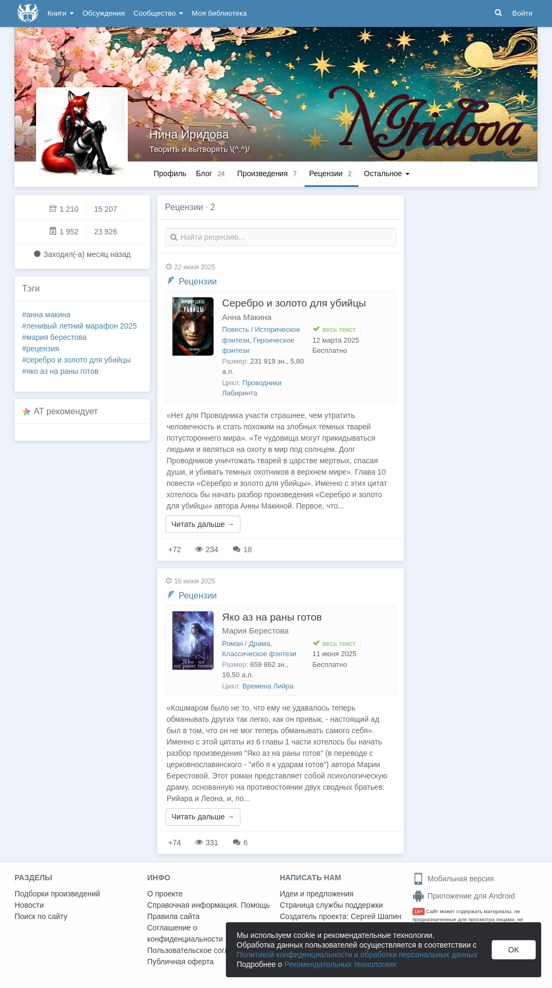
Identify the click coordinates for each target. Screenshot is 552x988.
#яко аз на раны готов (60, 371)
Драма (259, 643)
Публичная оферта (180, 961)
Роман (232, 643)
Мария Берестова (255, 630)
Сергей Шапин (375, 916)
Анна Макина (247, 317)
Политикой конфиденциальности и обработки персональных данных (357, 954)
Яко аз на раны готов (272, 617)
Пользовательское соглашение (201, 950)
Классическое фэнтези (259, 654)
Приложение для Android (463, 896)
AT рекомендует (66, 411)
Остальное (387, 173)
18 (242, 549)
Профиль (170, 173)
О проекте (165, 893)
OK (513, 949)
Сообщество (158, 13)
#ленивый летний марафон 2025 (79, 326)
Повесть (235, 329)
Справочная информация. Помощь (208, 905)
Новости (29, 905)
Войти (522, 13)
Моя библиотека (219, 13)
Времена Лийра (268, 686)
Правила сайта (173, 916)
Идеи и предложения (317, 893)
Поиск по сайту (41, 916)
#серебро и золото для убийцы (76, 360)
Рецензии (197, 281)
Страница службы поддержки (331, 905)
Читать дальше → (202, 524)
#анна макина (46, 314)
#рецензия (40, 348)
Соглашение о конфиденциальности (185, 933)
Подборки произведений (57, 893)
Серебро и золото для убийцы (294, 303)
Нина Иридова (189, 134)
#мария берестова (54, 337)
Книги (60, 13)
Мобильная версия (453, 879)
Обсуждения (103, 13)
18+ (418, 911)
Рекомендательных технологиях (340, 964)
